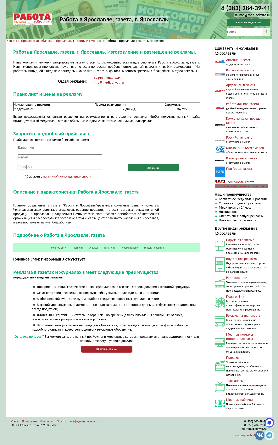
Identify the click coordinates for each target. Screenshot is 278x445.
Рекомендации (129, 247)
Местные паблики (239, 400)
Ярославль (63, 41)
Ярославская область (36, 41)
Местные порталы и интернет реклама (240, 336)
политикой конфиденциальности (67, 176)
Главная (11, 41)
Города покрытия (154, 247)
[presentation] (153, 152)
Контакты (46, 421)
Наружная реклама (240, 240)
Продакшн (233, 357)
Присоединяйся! (244, 435)
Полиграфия (235, 296)
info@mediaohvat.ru (109, 82)
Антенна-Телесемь (239, 60)
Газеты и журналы (89, 41)
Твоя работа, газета (240, 182)
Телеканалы (234, 381)
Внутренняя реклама (241, 259)
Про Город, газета (239, 169)
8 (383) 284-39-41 (255, 425)
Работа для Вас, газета (242, 104)
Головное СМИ (58, 247)
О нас (15, 421)
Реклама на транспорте (243, 315)
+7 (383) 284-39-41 (107, 78)
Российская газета (239, 137)
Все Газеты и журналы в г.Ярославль (241, 186)
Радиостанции (236, 278)
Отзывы (93, 247)
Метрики (77, 247)
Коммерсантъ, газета (241, 158)
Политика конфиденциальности (77, 421)
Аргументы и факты (240, 85)
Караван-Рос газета (240, 70)
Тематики (109, 247)
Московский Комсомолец (245, 148)
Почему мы (29, 421)
